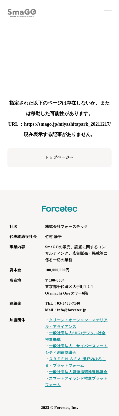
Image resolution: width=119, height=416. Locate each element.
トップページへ (59, 157)
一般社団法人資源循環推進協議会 (78, 372)
